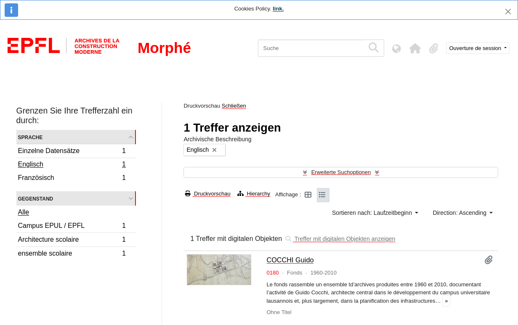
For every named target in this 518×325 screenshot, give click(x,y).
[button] (415, 48)
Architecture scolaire (72, 241)
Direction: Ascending (460, 212)
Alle (23, 212)
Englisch (72, 165)
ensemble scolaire (72, 254)
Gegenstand (35, 198)
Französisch (72, 179)
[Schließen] (508, 11)
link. (278, 8)
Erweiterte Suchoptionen (341, 172)
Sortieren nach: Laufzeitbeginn (373, 212)
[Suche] (311, 48)
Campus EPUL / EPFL (72, 227)
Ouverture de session (476, 48)
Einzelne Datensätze (72, 152)
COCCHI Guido (289, 260)
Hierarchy (253, 193)
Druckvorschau (207, 193)
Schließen (234, 106)
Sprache (30, 137)
